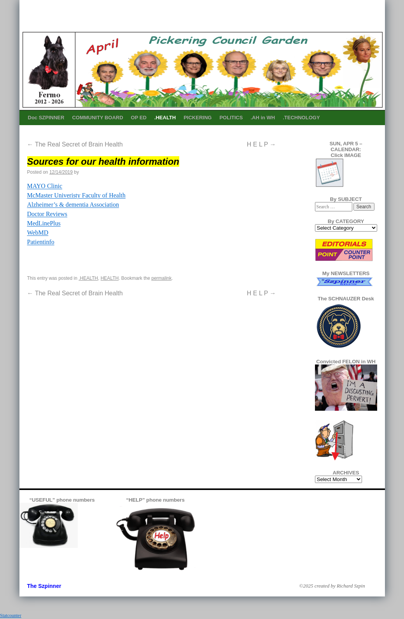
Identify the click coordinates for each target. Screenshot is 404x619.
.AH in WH (262, 117)
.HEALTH (165, 117)
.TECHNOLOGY (301, 117)
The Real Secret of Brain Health (75, 144)
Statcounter (10, 615)
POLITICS (231, 117)
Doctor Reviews (47, 214)
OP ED (139, 117)
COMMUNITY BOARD (97, 117)
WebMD (38, 232)
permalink (161, 278)
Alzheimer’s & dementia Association (73, 204)
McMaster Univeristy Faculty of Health (76, 195)
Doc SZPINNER (46, 117)
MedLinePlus (44, 223)
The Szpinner (44, 586)
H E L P (261, 144)
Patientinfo (40, 242)
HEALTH (110, 278)
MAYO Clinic (45, 186)
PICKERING (198, 117)
